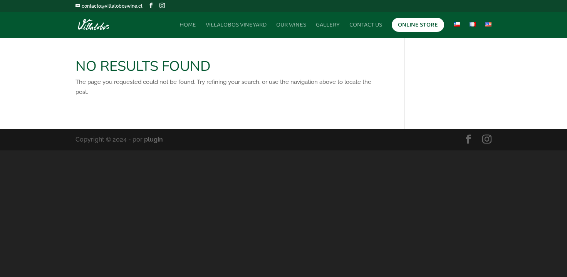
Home (188, 26)
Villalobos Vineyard (236, 26)
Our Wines (291, 26)
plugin (153, 139)
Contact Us (365, 26)
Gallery (328, 26)
